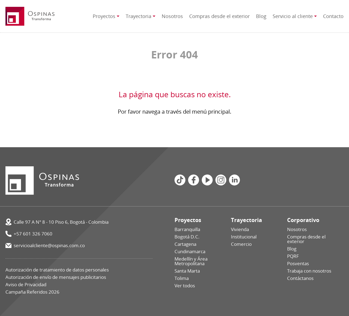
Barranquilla (187, 229)
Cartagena (185, 244)
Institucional (244, 237)
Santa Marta (187, 271)
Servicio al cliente (293, 16)
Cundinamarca (189, 251)
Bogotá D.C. (187, 237)
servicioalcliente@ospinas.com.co (49, 245)
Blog (261, 16)
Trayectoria (138, 16)
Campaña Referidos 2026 (32, 292)
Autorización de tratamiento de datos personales (57, 270)
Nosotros (172, 16)
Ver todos (184, 285)
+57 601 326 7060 (33, 234)
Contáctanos (300, 278)
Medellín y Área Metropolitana (190, 261)
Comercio (241, 244)
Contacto (333, 16)
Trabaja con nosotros (309, 271)
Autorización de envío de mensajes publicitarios (55, 277)
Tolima (181, 278)
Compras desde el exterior (219, 16)
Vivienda (240, 229)
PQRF (293, 256)
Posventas (298, 263)
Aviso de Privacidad (25, 284)
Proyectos (104, 16)
